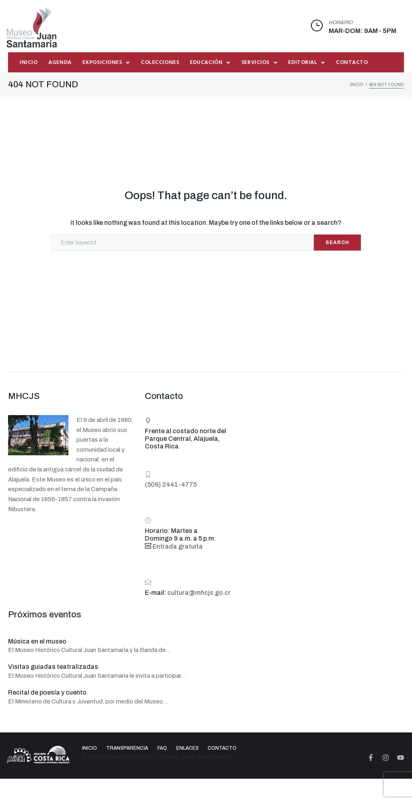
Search (337, 242)
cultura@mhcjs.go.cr (199, 592)
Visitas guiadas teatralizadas (53, 666)
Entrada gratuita (174, 546)
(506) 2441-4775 (171, 484)
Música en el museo (37, 641)
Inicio (356, 84)
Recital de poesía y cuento (47, 692)
